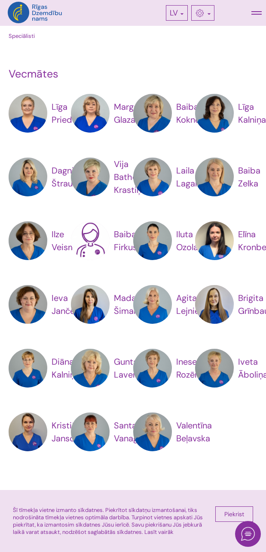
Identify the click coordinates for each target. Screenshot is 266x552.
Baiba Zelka (249, 177)
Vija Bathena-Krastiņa (132, 177)
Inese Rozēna (190, 368)
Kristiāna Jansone (69, 432)
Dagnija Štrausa (67, 177)
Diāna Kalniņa (65, 368)
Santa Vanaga (128, 432)
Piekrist (234, 514)
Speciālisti (22, 36)
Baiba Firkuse (128, 241)
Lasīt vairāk (159, 532)
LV (174, 13)
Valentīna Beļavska (194, 432)
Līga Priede (64, 113)
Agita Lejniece (192, 304)
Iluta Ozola (187, 241)
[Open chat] (248, 534)
